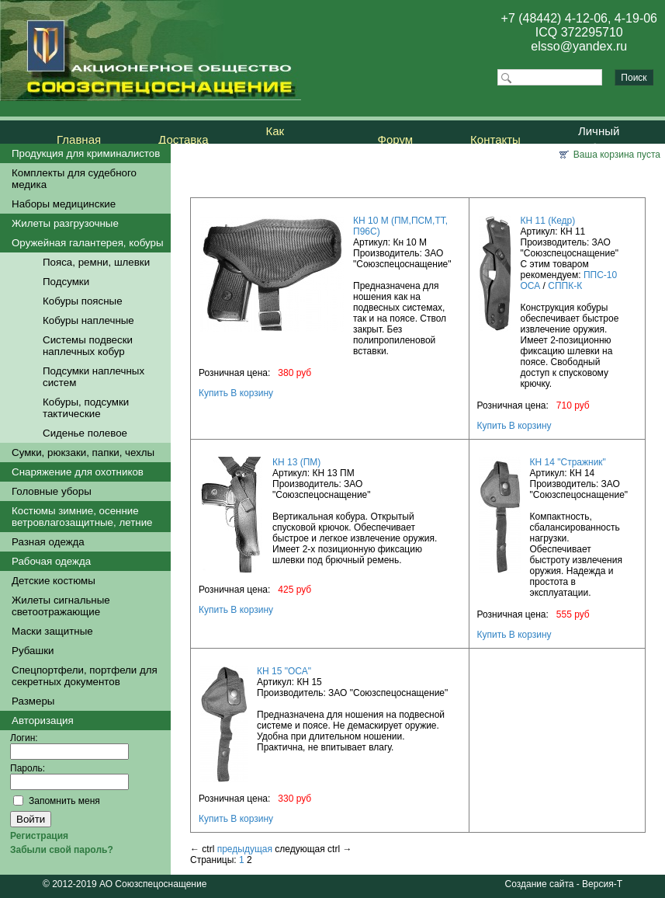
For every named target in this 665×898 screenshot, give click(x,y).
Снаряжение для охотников (78, 472)
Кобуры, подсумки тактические (86, 407)
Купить (213, 393)
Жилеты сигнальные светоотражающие (61, 606)
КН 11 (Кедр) (548, 220)
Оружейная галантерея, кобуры (88, 243)
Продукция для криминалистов (86, 153)
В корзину (251, 393)
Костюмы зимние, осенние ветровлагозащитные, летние (82, 516)
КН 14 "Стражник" (568, 462)
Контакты (495, 139)
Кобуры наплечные (88, 320)
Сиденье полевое (85, 433)
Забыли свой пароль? (61, 849)
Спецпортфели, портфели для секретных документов (85, 675)
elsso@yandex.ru (579, 46)
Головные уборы (52, 491)
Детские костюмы (53, 580)
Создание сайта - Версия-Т (563, 884)
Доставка (183, 139)
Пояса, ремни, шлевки (96, 262)
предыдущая (244, 849)
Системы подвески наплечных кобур (88, 345)
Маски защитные (52, 631)
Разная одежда (48, 542)
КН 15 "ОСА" (284, 671)
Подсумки (66, 281)
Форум (396, 139)
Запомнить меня (64, 800)
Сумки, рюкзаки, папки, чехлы (83, 452)
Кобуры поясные (83, 301)
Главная (79, 139)
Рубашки (33, 650)
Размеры (33, 701)
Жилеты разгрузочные (65, 223)
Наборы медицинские (64, 204)
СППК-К (565, 285)
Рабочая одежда (51, 561)
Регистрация (39, 835)
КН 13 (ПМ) (296, 462)
